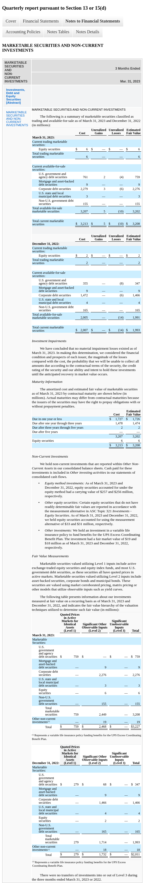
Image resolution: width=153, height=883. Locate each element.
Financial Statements (41, 21)
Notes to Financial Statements (92, 21)
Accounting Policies (23, 31)
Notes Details (87, 31)
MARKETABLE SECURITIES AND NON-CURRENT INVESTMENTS (17, 119)
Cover (11, 21)
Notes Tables (58, 31)
